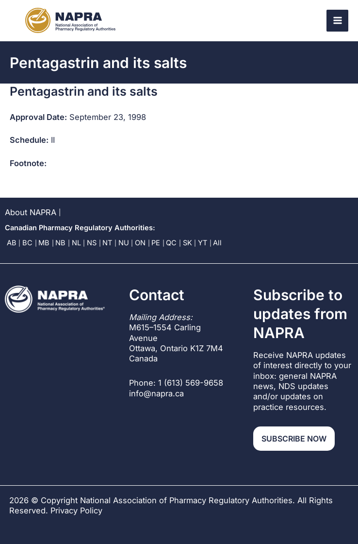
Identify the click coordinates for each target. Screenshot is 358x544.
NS (92, 242)
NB (60, 242)
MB (43, 242)
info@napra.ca (156, 393)
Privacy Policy (76, 510)
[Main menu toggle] (337, 21)
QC (171, 242)
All (217, 242)
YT (202, 242)
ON (140, 242)
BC (27, 242)
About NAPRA (30, 212)
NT (107, 242)
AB (11, 242)
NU (123, 242)
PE (155, 242)
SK (187, 242)
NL (76, 242)
